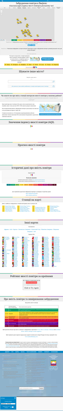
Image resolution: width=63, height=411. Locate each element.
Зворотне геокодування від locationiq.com (35, 377)
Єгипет (14, 266)
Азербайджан (56, 258)
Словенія (35, 255)
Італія (14, 257)
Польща (15, 261)
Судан (4, 266)
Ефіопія (24, 257)
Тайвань (25, 247)
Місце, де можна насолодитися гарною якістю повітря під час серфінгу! (35, 381)
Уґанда (14, 262)
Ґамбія (14, 245)
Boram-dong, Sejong (23, 208)
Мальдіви (35, 261)
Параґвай (35, 253)
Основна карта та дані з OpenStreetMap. (34, 378)
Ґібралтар (45, 261)
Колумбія (35, 251)
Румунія (25, 252)
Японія (14, 247)
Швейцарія (45, 260)
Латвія (14, 244)
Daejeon (50, 208)
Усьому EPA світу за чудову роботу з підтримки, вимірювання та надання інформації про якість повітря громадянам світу (36, 359)
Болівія (24, 255)
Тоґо (4, 248)
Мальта (15, 265)
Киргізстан (55, 243)
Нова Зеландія (6, 250)
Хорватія (45, 237)
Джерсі (14, 251)
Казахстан (45, 258)
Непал (4, 257)
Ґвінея (14, 246)
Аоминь (15, 255)
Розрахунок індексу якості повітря (11, 372)
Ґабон (4, 259)
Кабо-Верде (5, 253)
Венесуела (45, 251)
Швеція (15, 254)
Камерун (25, 262)
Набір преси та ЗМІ (7, 359)
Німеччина (45, 265)
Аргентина (45, 250)
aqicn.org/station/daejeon (40, 181)
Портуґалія (55, 245)
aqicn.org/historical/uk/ (31, 193)
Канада (14, 260)
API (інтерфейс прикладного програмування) (13, 376)
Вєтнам (15, 253)
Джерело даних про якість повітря (11, 371)
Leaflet (1, 39)
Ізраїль (24, 261)
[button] (1, 10)
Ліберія (24, 248)
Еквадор (25, 258)
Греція (14, 248)
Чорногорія (55, 244)
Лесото (14, 250)
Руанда (14, 258)
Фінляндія (45, 255)
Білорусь (35, 259)
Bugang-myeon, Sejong (9, 208)
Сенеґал (25, 251)
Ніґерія (24, 243)
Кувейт (14, 252)
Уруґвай (25, 244)
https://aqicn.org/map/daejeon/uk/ (31, 43)
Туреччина (45, 254)
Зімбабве (45, 239)
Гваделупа (45, 264)
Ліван (4, 254)
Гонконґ (25, 265)
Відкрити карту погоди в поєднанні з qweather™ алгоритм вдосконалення (36, 367)
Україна (25, 246)
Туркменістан (56, 261)
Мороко (15, 243)
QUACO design (29, 382)
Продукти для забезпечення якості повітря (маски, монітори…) (13, 375)
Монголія (45, 240)
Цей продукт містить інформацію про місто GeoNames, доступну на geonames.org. (35, 365)
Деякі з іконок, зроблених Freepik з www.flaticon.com (33, 375)
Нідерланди (55, 241)
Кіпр (4, 245)
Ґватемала (45, 259)
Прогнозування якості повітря (10, 373)
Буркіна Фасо (36, 241)
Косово (14, 241)
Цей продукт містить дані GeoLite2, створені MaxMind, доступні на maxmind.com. (35, 362)
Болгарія (35, 252)
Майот (4, 260)
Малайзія (35, 244)
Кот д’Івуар (5, 238)
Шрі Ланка (5, 237)
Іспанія (24, 264)
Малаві (14, 264)
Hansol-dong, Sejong (8, 206)
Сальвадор (45, 257)
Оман (4, 244)
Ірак (4, 240)
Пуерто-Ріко (26, 240)
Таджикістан (56, 259)
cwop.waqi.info (34, 370)
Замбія (14, 238)
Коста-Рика (15, 237)
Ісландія (35, 260)
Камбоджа (35, 265)
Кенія (4, 255)
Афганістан (55, 247)
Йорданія (35, 264)
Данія (4, 258)
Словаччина (56, 246)
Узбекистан (55, 240)
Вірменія (35, 246)
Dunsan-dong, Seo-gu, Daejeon (53, 211)
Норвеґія (35, 247)
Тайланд (25, 250)
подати (41, 388)
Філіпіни (35, 248)
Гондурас (35, 262)
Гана (4, 241)
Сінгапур (35, 257)
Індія (4, 265)
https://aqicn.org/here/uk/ (31, 53)
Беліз (4, 264)
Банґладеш (45, 253)
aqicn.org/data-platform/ (31, 195)
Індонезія (45, 252)
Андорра (25, 253)
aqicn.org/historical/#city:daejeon (38, 179)
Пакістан (35, 250)
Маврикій (45, 238)
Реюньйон (35, 254)
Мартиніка (45, 248)
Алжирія (25, 260)
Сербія (14, 259)
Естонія (24, 266)
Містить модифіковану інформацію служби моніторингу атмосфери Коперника (35, 373)
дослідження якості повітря (10, 362)
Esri (4, 40)
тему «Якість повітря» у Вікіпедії (46, 329)
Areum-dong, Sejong (38, 209)
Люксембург (56, 250)
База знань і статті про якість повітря (11, 364)
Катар (4, 262)
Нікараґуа (45, 247)
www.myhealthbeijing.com (31, 336)
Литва (4, 261)
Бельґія (34, 240)
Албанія (35, 238)
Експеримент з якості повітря (10, 365)
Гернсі (14, 240)
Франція (25, 259)
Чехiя (54, 266)
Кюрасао (25, 254)
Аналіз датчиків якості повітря (10, 366)
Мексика (25, 245)
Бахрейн (35, 237)
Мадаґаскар (55, 248)
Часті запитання (7, 369)
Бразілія (35, 258)
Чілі (4, 247)
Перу (4, 246)
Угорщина (35, 266)
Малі (4, 243)
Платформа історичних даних (10, 377)
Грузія (14, 239)
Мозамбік (35, 245)
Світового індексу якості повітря (12, 345)
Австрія (35, 239)
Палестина (45, 262)
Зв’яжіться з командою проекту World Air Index (13, 358)
